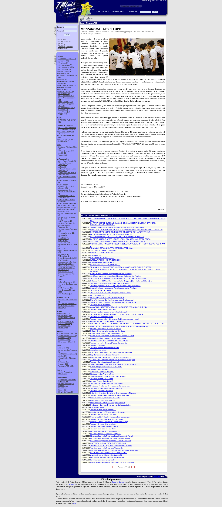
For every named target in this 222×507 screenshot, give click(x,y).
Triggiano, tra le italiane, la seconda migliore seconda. (110, 283)
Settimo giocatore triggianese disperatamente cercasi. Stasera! (113, 364)
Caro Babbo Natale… (98, 407)
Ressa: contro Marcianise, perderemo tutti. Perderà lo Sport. (112, 336)
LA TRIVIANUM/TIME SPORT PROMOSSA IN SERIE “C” (111, 234)
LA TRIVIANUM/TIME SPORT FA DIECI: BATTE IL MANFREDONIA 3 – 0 (117, 237)
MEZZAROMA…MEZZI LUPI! (101, 295)
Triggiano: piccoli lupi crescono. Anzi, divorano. (107, 383)
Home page (62, 39)
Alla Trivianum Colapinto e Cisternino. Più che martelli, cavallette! (114, 450)
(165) (63, 362)
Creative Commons (119, 482)
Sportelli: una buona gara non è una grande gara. (108, 338)
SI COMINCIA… (96, 255)
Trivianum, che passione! (99, 369)
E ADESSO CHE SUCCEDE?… (102, 257)
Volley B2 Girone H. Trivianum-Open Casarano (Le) (109, 422)
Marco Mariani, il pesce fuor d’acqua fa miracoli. (107, 402)
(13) (65, 221)
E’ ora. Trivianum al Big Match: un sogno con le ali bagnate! (112, 300)
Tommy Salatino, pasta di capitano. (103, 410)
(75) (65, 71)
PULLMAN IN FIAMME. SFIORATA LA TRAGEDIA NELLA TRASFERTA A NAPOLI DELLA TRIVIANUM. (128, 324)
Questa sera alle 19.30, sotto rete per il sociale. (107, 412)
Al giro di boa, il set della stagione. (102, 400)
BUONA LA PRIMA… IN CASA (101, 253)
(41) (67, 173)
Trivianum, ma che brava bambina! (103, 309)
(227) (66, 288)
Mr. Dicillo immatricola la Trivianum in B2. (105, 431)
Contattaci (133, 11)
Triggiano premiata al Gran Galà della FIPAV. (106, 388)
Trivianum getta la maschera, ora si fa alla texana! (108, 312)
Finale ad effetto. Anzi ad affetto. (102, 374)
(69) (66, 384)
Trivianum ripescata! (97, 345)
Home (98, 11)
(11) (62, 153)
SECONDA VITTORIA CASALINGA (103, 250)
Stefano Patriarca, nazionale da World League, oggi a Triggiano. (113, 288)
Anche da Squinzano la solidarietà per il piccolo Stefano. (110, 357)
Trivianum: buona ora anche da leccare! (104, 348)
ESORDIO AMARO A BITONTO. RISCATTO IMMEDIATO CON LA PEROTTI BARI (120, 232)
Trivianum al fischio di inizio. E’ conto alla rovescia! (108, 343)
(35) (62, 356)
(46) (66, 274)
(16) (66, 91)
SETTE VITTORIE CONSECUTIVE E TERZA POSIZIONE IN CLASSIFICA (117, 241)
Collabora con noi (118, 11)
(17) (66, 342)
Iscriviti (60, 43)
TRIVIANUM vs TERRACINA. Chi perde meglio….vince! (110, 293)
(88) (64, 87)
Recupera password (65, 47)
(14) (66, 96)
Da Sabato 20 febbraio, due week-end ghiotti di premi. (110, 386)
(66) (62, 114)
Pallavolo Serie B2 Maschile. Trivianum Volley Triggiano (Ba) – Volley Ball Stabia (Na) (121, 281)
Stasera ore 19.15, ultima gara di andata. (105, 398)
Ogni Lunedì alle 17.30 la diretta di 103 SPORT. (107, 321)
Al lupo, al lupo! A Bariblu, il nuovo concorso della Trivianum (112, 462)
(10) (66, 186)
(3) (67, 243)
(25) (63, 211)
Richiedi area (62, 48)
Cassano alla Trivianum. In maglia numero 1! (106, 333)
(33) (63, 61)
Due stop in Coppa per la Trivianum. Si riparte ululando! (110, 441)
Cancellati (61, 45)
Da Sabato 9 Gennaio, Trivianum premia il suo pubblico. (110, 405)
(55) (65, 316)
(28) (63, 348)
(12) (64, 112)
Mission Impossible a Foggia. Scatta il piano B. (107, 297)
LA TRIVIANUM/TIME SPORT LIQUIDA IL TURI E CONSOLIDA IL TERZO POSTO (120, 239)
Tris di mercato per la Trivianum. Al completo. (106, 448)
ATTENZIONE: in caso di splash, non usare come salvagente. (112, 360)
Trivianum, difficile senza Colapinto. (103, 414)
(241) (67, 85)
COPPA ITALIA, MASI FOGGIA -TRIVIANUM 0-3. (108, 443)
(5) (64, 94)
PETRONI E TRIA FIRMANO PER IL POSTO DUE (108, 453)
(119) (66, 366)
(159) (63, 364)
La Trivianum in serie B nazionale (102, 460)
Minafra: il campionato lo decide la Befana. (105, 328)
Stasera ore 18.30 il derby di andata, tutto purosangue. (110, 417)
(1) (62, 79)
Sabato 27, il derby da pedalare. (102, 371)
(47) (63, 270)
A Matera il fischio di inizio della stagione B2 (106, 455)
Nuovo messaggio (64, 41)
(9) (64, 69)
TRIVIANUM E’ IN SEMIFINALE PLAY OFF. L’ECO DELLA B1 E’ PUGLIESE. (118, 278)
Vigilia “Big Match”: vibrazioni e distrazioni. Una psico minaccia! (113, 302)
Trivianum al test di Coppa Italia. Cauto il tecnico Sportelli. (111, 445)
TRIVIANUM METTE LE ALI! (100, 290)
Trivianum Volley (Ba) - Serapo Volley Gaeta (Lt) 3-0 (109, 340)
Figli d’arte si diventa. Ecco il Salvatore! (104, 355)
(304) (66, 392)
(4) (67, 59)
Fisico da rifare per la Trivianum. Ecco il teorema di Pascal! (111, 436)
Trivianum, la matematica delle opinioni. (104, 362)
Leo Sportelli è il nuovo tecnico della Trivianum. (107, 457)
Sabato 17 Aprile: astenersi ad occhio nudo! (106, 367)
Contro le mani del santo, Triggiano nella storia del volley (111, 274)
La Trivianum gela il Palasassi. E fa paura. (105, 434)
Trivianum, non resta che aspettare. (103, 429)
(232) (65, 102)
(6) (66, 218)
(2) (64, 89)
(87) (66, 282)
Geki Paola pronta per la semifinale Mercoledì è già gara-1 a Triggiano (115, 276)
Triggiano (156, 476)
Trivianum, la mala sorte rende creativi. (104, 426)
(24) (67, 336)
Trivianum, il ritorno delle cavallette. (103, 424)
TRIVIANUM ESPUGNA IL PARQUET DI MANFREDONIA (111, 248)
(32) (66, 266)
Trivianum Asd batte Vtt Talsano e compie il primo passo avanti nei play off (117, 227)
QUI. (75, 503)
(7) (65, 65)
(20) (62, 248)
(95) (65, 373)
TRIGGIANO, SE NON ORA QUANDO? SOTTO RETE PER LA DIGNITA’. (117, 314)
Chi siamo (105, 11)
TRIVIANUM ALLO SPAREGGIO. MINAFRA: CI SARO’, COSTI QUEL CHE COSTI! (120, 267)
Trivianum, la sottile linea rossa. (101, 379)
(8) (63, 63)
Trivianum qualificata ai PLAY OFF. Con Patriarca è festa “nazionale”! (115, 286)
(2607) (66, 108)
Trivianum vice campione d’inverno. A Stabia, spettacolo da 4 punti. (114, 319)
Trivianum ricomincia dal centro (101, 391)
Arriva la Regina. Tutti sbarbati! (101, 381)
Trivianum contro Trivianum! (100, 305)
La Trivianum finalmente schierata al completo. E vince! (110, 438)
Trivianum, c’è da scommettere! (101, 317)
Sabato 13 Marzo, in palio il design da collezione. (108, 376)
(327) (66, 140)
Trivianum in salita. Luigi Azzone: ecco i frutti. (106, 419)
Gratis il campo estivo (98, 350)
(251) (66, 67)
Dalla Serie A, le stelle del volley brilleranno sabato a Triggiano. (113, 393)
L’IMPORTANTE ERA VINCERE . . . (103, 262)
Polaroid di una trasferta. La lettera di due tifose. (107, 331)
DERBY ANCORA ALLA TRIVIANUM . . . (105, 265)
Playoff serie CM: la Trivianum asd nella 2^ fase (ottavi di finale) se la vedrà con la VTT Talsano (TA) (126, 229)
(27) (66, 233)
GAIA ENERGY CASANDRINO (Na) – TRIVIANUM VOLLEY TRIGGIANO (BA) (119, 326)
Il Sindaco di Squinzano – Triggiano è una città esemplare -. (112, 352)
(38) (66, 151)
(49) (62, 390)
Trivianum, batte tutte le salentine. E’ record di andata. (110, 395)
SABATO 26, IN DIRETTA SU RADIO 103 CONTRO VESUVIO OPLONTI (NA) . (119, 307)
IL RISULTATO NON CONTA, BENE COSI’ (105, 260)
